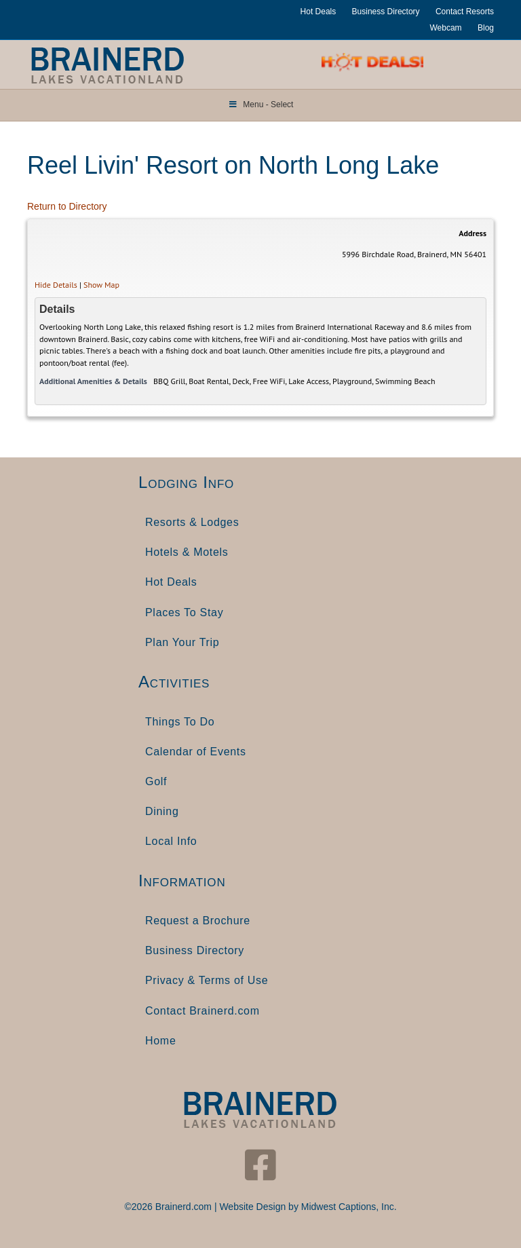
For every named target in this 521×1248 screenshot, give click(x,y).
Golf (156, 781)
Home (160, 1040)
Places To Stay (184, 612)
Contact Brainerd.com (202, 1011)
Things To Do (179, 721)
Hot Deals (318, 11)
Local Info (171, 841)
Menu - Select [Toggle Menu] (261, 104)
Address (472, 233)
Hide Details (56, 285)
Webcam (445, 28)
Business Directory (386, 11)
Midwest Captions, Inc (347, 1206)
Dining (162, 811)
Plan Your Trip (182, 642)
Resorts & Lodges (192, 522)
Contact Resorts (465, 11)
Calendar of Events (195, 751)
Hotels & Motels (187, 552)
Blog (486, 28)
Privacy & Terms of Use (206, 980)
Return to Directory (67, 206)
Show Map (101, 285)
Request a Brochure (197, 920)
